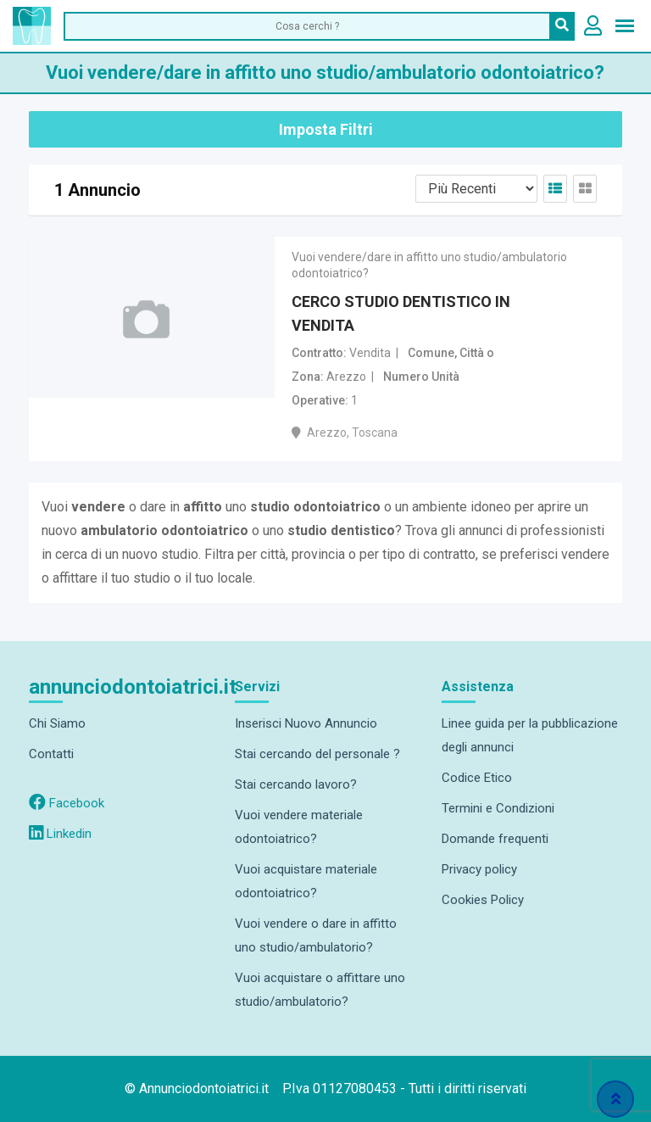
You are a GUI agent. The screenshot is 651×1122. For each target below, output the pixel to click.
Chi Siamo (57, 723)
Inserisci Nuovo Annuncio (306, 723)
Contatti (51, 754)
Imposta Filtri (326, 129)
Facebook (66, 803)
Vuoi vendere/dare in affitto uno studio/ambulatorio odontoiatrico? (429, 264)
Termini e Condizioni (498, 808)
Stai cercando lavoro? (296, 784)
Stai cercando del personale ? (317, 754)
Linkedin (60, 833)
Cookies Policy (483, 899)
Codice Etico (477, 777)
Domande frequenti (495, 838)
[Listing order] (476, 189)
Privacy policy (479, 869)
